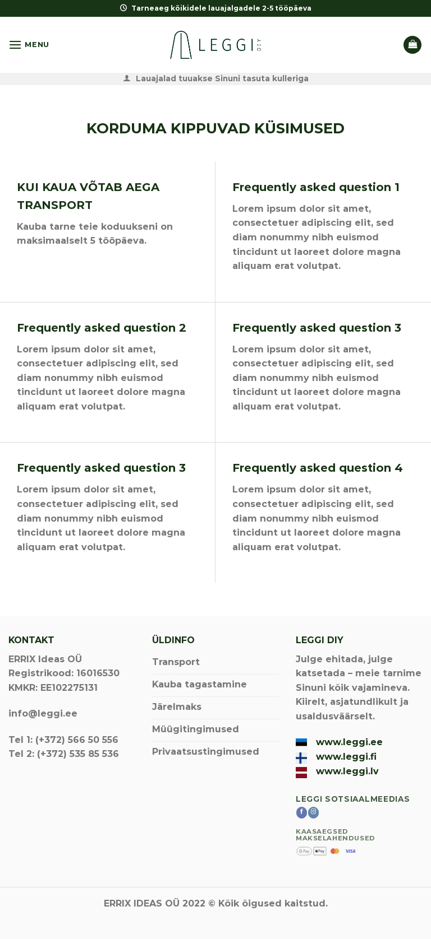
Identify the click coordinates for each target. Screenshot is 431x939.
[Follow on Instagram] (313, 812)
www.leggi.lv (347, 771)
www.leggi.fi (346, 756)
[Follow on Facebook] (301, 812)
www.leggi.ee (349, 742)
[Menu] (28, 44)
